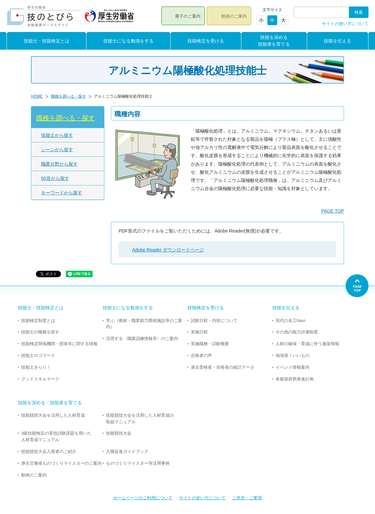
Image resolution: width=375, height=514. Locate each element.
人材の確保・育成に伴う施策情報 (307, 343)
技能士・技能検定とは (46, 40)
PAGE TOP (332, 211)
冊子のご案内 (188, 16)
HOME (37, 96)
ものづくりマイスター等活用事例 (138, 463)
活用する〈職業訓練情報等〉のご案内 (142, 338)
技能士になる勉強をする (128, 40)
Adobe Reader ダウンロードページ (168, 249)
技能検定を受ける (206, 40)
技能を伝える (337, 40)
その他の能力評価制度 (297, 331)
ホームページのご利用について (142, 497)
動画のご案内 (234, 16)
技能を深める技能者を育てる (274, 41)
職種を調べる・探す (68, 96)
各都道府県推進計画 (295, 379)
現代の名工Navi (290, 320)
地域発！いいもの (292, 355)
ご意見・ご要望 (247, 497)
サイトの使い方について (345, 24)
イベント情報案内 (292, 367)
